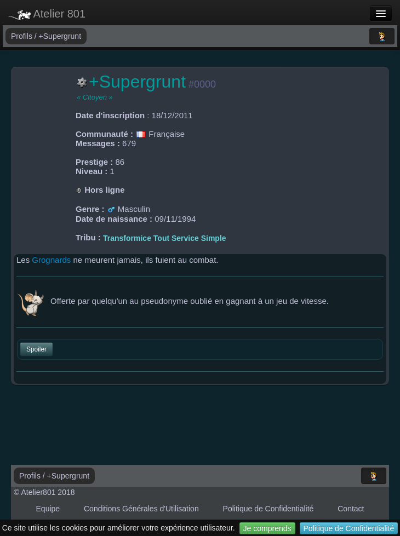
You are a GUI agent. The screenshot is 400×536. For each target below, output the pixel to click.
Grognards (51, 259)
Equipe (48, 508)
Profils (23, 36)
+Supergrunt (60, 36)
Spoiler (36, 349)
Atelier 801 (46, 14)
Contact (351, 508)
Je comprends (267, 528)
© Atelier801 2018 (44, 492)
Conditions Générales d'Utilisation (141, 508)
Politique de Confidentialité (349, 528)
